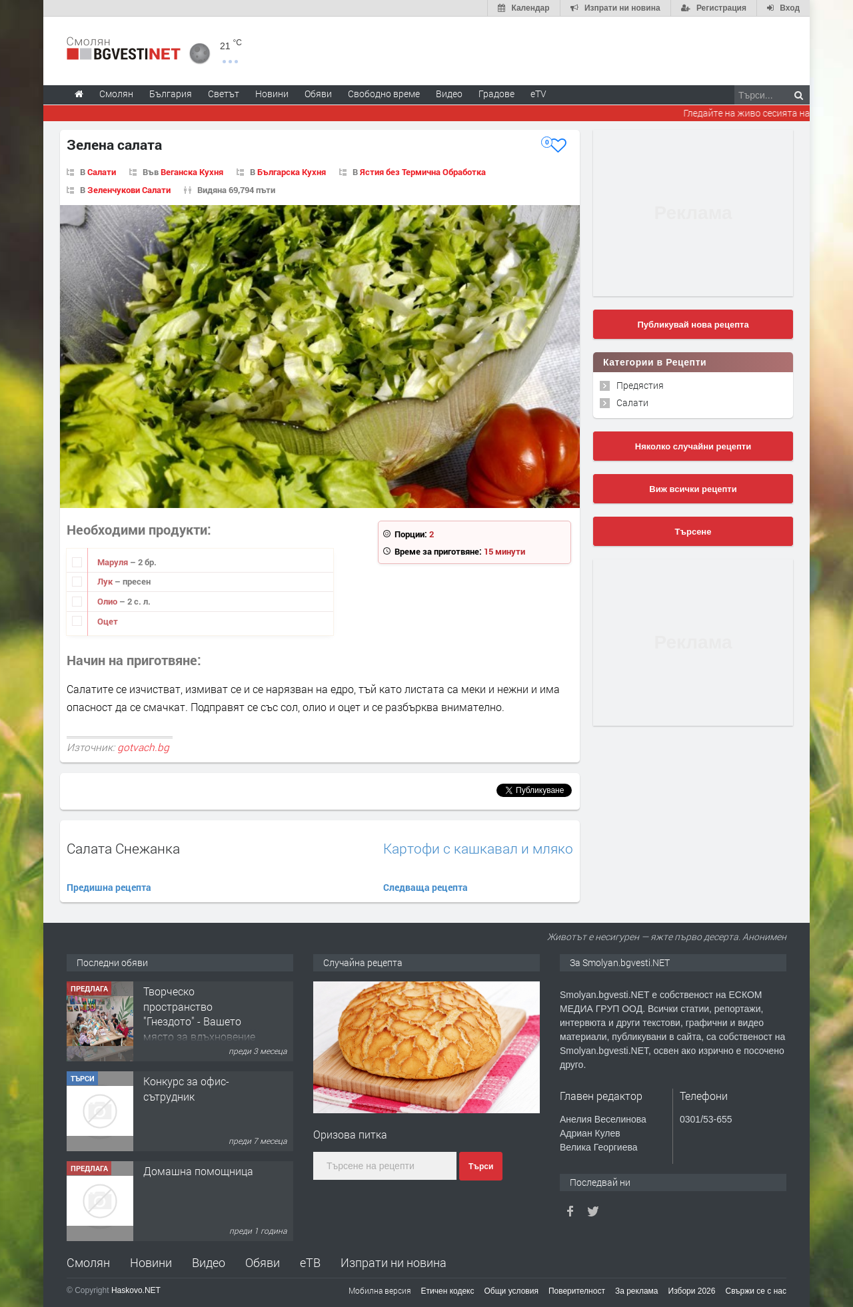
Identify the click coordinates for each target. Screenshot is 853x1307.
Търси (480, 1166)
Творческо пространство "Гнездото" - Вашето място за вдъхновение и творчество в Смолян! (199, 1028)
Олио (108, 601)
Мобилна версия (380, 1290)
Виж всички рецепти (692, 489)
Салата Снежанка (123, 848)
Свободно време (384, 93)
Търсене (693, 532)
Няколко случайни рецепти (693, 446)
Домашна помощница (198, 1171)
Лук (106, 581)
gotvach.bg (143, 747)
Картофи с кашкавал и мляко (478, 848)
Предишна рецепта (109, 887)
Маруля (113, 562)
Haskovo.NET (136, 1290)
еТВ (310, 1262)
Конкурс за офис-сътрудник (186, 1088)
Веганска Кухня (192, 172)
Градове (496, 93)
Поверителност (576, 1291)
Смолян (88, 1262)
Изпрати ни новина (393, 1262)
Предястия (640, 385)
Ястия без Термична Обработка (423, 172)
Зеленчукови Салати (129, 190)
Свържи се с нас (755, 1291)
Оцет (107, 621)
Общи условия (511, 1291)
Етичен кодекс (447, 1291)
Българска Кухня (291, 172)
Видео (208, 1262)
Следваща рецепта (425, 887)
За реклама (636, 1291)
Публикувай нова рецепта (692, 325)
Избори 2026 (692, 1291)
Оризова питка (350, 1134)
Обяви (262, 1262)
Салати (101, 172)
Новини (272, 93)
